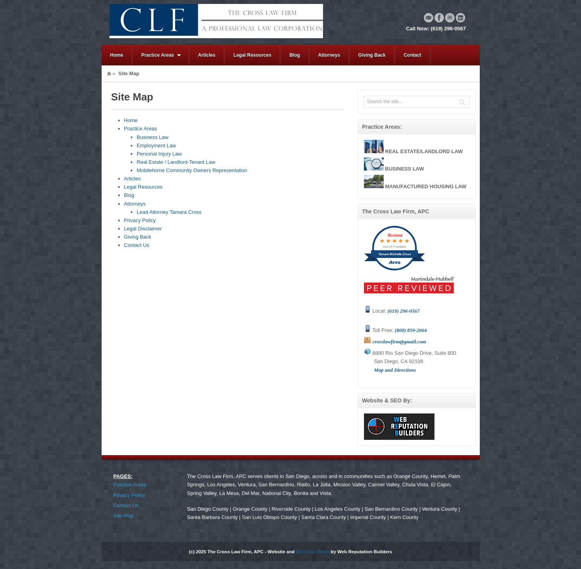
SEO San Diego (312, 551)
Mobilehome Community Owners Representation (192, 170)
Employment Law (156, 145)
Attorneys (329, 55)
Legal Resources (252, 55)
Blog (295, 55)
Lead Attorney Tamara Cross (169, 212)
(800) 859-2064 (411, 330)
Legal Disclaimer (143, 229)
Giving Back (372, 55)
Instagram (450, 17)
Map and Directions (395, 370)
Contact (412, 55)
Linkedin (460, 17)
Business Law (152, 137)
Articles (206, 55)
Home (116, 55)
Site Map (123, 516)
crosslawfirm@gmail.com (399, 342)
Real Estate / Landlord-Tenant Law (176, 162)
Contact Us (136, 245)
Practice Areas (157, 55)
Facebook (439, 17)
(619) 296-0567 (404, 311)
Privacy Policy (140, 220)
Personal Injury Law (159, 154)
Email (428, 17)
